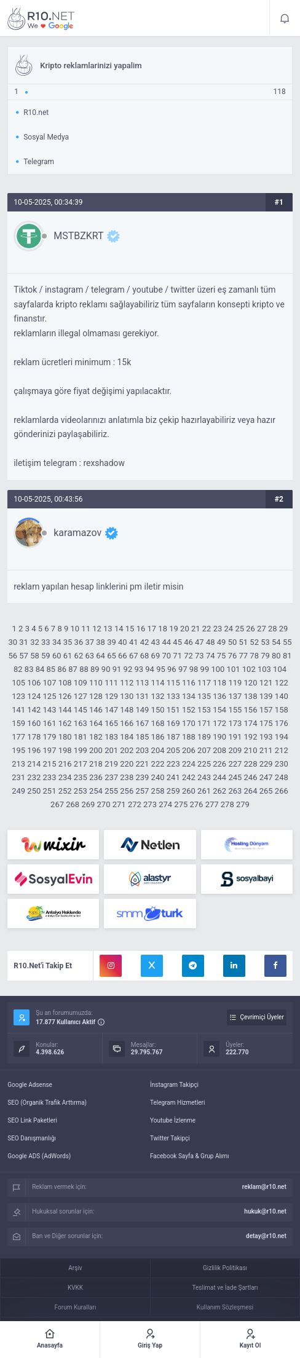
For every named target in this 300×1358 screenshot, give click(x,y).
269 (88, 804)
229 (266, 763)
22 (206, 628)
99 (205, 669)
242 (188, 777)
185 (142, 736)
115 (173, 682)
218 (96, 763)
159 (18, 723)
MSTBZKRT (78, 236)
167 (142, 723)
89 (95, 669)
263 (235, 790)
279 (243, 804)
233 (50, 777)
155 (235, 709)
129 (111, 696)
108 (65, 682)
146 (96, 709)
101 (233, 669)
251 (50, 790)
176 (281, 723)
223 (173, 763)
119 (235, 682)
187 (173, 736)
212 (281, 750)
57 (23, 655)
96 (171, 669)
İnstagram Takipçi (174, 1084)
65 (111, 655)
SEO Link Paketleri (32, 1120)
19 (173, 628)
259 (173, 790)
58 (34, 655)
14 (119, 628)
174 (251, 723)
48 (210, 642)
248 (281, 777)
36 (79, 642)
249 (18, 790)
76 (232, 655)
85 (51, 669)
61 (68, 655)
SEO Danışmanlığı (31, 1138)
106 (34, 682)
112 (126, 682)
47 (199, 642)
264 (251, 790)
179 (50, 736)
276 (196, 804)
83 (29, 669)
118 (219, 682)
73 (199, 655)
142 (34, 709)
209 (235, 750)
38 (100, 642)
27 (261, 628)
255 (111, 790)
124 (34, 696)
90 (106, 669)
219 (111, 763)
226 (219, 763)
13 (107, 628)
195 (18, 750)
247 (266, 777)
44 (166, 642)
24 (229, 628)
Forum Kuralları (76, 1307)
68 (144, 655)
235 (80, 777)
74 (210, 655)
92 (128, 669)
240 (158, 777)
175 (266, 723)
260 (188, 790)
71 (177, 655)
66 (122, 655)
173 (235, 723)
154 (219, 709)
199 (80, 750)
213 (18, 763)
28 (272, 628)
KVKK (75, 1287)
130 (126, 696)
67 (133, 655)
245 (235, 777)
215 (50, 763)
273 (150, 804)
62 (79, 655)
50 (232, 642)
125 (50, 696)
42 (144, 642)
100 (217, 669)
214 (34, 763)
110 (96, 682)
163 (80, 723)
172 (219, 723)
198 (65, 750)
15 (130, 628)
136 (219, 696)
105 (18, 682)
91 (117, 669)
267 (57, 804)
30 (12, 642)
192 (251, 736)
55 (287, 642)
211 (266, 750)
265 (266, 790)
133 (173, 696)
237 (111, 777)
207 (204, 750)
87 (72, 669)
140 (281, 696)
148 (126, 709)
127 (80, 696)
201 (111, 750)
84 (40, 669)
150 (158, 709)
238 (126, 777)
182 (96, 736)
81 (287, 655)
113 (142, 682)
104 (279, 669)
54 (276, 642)
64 (100, 655)
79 (265, 655)
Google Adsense (29, 1084)
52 (254, 642)
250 (34, 790)
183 (111, 736)
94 (149, 669)
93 (138, 669)
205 (173, 750)
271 (119, 804)
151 (173, 709)
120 (251, 682)
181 (80, 736)
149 (142, 709)
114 (158, 682)
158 (281, 709)
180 (65, 736)
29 (283, 628)
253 (80, 790)
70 (166, 655)
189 (204, 736)
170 (188, 723)
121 (266, 682)
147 (111, 709)
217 (80, 763)
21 (195, 628)
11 (85, 628)
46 (188, 642)
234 (65, 777)
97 (183, 669)
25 (239, 628)
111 (111, 682)
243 (204, 777)
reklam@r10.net (264, 1186)
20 (184, 628)
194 (281, 736)
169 (173, 723)
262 (219, 790)
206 (188, 750)
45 (177, 642)
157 (266, 709)
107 (50, 682)
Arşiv (75, 1268)
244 (219, 777)
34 (56, 642)
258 (158, 790)
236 (96, 777)
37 (89, 642)
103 (264, 669)
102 (249, 669)
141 (18, 709)
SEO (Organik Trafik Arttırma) (47, 1102)
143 (50, 709)
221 (142, 763)
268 (72, 804)
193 (266, 736)
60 (56, 655)
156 (251, 709)
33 (45, 642)
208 (219, 750)
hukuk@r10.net (265, 1211)
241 (173, 777)
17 (152, 628)
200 (96, 750)
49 (221, 642)
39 (111, 642)
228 (251, 763)
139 (266, 696)
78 (254, 655)
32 (34, 642)
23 (218, 628)
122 (281, 682)
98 (194, 669)
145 (80, 709)
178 (34, 736)
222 (158, 763)
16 (141, 628)
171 (204, 723)
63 (89, 655)
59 (45, 655)
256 (126, 790)
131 (142, 696)
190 (219, 736)
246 (251, 777)
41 (133, 642)
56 (12, 655)
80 (276, 655)
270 (104, 804)
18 (162, 628)
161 (50, 723)
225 (204, 763)
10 (74, 628)
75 (221, 655)
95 (160, 669)
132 (158, 696)
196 (34, 750)
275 (181, 804)
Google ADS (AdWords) (39, 1156)
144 (65, 709)
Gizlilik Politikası (225, 1268)
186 (158, 736)
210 (251, 750)
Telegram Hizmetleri (177, 1102)
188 (188, 736)
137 (235, 696)
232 (34, 777)
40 (122, 642)
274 (165, 804)
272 (134, 804)
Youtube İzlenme (172, 1120)
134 (188, 696)
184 (126, 736)
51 (243, 642)
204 (158, 750)
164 (96, 723)
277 (212, 804)
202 (126, 750)
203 (142, 750)
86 (61, 669)
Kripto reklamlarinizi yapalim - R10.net (41, 18)
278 (227, 804)
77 (243, 655)
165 (111, 723)
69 (155, 655)
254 (96, 790)
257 (142, 790)
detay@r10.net (266, 1236)
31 (23, 642)
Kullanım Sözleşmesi (225, 1307)
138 (251, 696)
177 (18, 736)
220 (126, 763)
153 (204, 709)
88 (84, 669)
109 (80, 682)
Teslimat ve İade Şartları (225, 1287)
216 (65, 763)
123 (18, 696)
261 (204, 790)
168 (158, 723)
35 (68, 642)
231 (18, 777)
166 (126, 723)
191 (235, 736)
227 (235, 763)
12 (96, 628)
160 (34, 723)
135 (204, 696)
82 (18, 669)
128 (96, 696)
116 (188, 682)
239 (142, 777)
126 (65, 696)
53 (265, 642)
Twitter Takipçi (170, 1138)
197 (50, 750)
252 (65, 790)
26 (250, 628)
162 (65, 723)
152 (188, 709)
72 (188, 655)
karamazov (77, 533)
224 (188, 763)
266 (281, 790)
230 (281, 763)
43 (155, 642)
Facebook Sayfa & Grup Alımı (189, 1156)
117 (204, 682)
